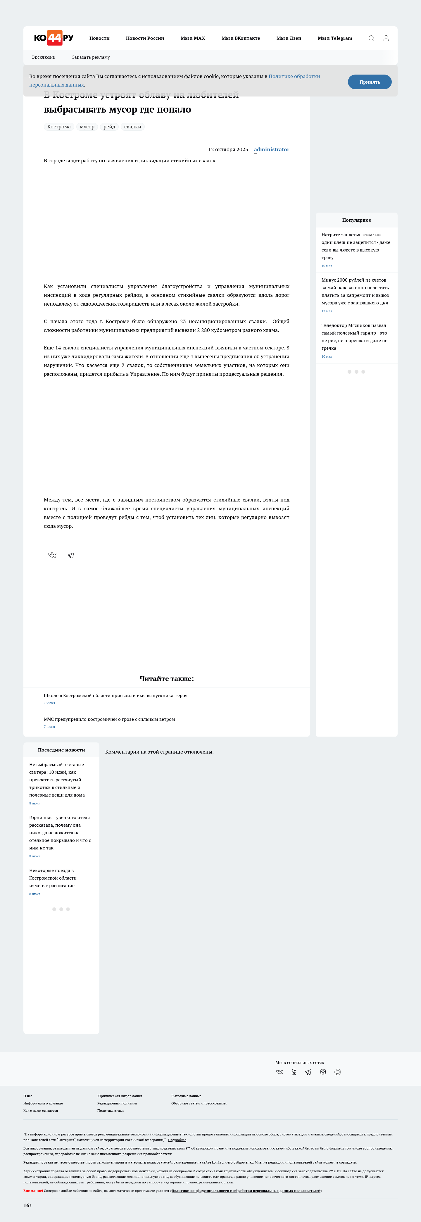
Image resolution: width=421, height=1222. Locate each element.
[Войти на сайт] (386, 38)
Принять (370, 82)
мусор (87, 126)
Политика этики (110, 1110)
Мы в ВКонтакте (241, 38)
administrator (271, 149)
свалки (132, 126)
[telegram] (73, 555)
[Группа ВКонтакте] (279, 1072)
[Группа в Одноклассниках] (294, 1072)
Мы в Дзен (289, 38)
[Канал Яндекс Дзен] (323, 1072)
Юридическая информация (119, 1096)
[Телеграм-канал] (308, 1072)
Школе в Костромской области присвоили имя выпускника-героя (166, 699)
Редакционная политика (117, 1103)
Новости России (145, 38)
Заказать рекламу (91, 57)
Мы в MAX (193, 38)
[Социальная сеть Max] (337, 1072)
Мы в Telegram (335, 38)
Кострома (59, 126)
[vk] (53, 555)
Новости (99, 38)
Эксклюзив (43, 57)
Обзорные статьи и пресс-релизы (199, 1103)
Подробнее (177, 1139)
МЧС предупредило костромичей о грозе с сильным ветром (166, 723)
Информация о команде (43, 1103)
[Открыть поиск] (371, 38)
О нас (27, 1096)
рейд (109, 126)
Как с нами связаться (40, 1110)
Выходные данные (186, 1096)
